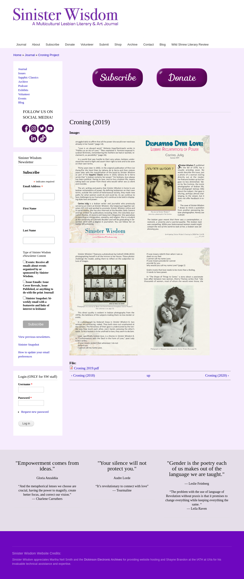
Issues (21, 73)
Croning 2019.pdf (86, 368)
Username (25, 384)
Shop (168, 37)
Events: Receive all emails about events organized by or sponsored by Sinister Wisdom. (36, 269)
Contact (186, 37)
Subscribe (129, 37)
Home (17, 55)
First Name (29, 208)
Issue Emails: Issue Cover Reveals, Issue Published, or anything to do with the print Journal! (38, 287)
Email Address (33, 186)
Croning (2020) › (217, 375)
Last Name (29, 230)
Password (25, 397)
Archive (176, 37)
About (119, 37)
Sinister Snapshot (28, 344)
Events (22, 98)
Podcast (23, 86)
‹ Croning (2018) (83, 375)
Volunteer (151, 37)
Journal (111, 37)
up (148, 375)
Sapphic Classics (28, 77)
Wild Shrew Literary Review (213, 37)
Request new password (35, 411)
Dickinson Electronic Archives (103, 559)
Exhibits (23, 90)
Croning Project (48, 55)
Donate (140, 37)
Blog (193, 37)
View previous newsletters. (34, 337)
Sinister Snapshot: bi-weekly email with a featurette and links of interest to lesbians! (37, 304)
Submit (161, 37)
